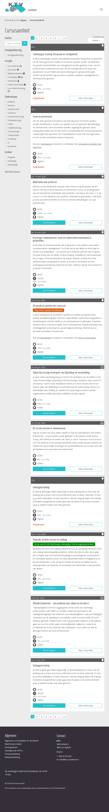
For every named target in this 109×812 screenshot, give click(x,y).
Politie (9, 124)
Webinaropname (15, 73)
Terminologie (12, 131)
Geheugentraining (41, 487)
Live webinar (13, 66)
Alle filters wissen (12, 171)
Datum (96, 40)
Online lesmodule (15, 84)
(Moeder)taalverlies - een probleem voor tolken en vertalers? (61, 603)
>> (64, 38)
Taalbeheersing (13, 127)
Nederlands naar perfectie (45, 182)
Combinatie (14, 77)
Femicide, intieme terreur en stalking (50, 539)
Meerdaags (11, 164)
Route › (60, 752)
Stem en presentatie (42, 116)
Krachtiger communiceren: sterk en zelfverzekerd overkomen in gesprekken (62, 239)
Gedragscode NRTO (14, 750)
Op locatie (12, 69)
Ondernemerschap (14, 116)
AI (7, 142)
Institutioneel (12, 109)
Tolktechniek (12, 135)
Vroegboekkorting (14, 55)
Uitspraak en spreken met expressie (49, 305)
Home (23, 20)
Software (10, 113)
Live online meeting (15, 89)
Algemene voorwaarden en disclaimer (21, 740)
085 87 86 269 (65, 756)
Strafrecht (10, 146)
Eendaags (10, 161)
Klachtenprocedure (13, 744)
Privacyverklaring (12, 754)
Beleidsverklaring (12, 757)
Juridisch (10, 101)
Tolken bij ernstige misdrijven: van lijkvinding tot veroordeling (61, 372)
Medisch (10, 105)
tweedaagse (46, 144)
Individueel (12, 81)
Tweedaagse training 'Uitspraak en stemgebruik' (55, 54)
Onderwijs (11, 139)
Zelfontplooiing (13, 120)
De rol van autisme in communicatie (49, 428)
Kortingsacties (11, 747)
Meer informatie (86, 98)
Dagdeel (10, 157)
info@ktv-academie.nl (69, 759)
